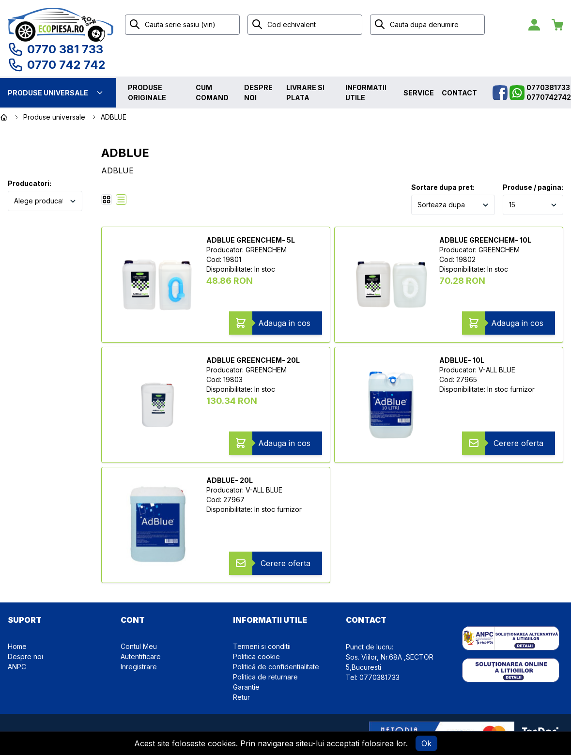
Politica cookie (256, 656)
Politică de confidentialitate (276, 667)
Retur (241, 697)
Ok (426, 743)
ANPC (17, 667)
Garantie (246, 687)
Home (17, 646)
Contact (459, 93)
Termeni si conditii (262, 646)
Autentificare (141, 656)
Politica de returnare (265, 677)
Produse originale (147, 92)
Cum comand (212, 92)
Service (418, 93)
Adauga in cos (284, 323)
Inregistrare (139, 667)
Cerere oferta (518, 443)
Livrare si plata (305, 92)
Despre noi (258, 92)
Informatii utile (365, 92)
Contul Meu (139, 646)
